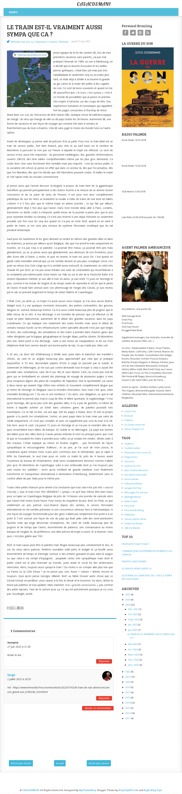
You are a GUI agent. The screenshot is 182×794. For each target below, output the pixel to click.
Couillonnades (132, 448)
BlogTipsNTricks (128, 790)
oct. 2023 (133, 614)
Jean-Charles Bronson (136, 470)
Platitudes (63, 41)
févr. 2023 (133, 659)
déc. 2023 (133, 609)
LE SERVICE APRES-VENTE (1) (136, 568)
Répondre (104, 661)
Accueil (60, 763)
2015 (128, 697)
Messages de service (136, 492)
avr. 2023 (133, 649)
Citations (129, 443)
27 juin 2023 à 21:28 (18, 646)
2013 (128, 708)
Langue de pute (132, 488)
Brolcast (128, 415)
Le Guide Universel (134, 424)
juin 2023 (133, 629)
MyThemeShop (87, 790)
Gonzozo (53, 41)
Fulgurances (41, 41)
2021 (128, 676)
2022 (128, 671)
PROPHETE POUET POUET (135, 544)
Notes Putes (131, 501)
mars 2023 (134, 654)
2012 (128, 713)
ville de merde (132, 527)
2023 (128, 604)
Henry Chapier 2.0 (134, 429)
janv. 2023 (133, 664)
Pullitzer (128, 420)
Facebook (125, 32)
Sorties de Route (133, 523)
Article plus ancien (99, 763)
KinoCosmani (131, 479)
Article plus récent (21, 763)
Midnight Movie (132, 496)
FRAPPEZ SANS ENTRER (134, 561)
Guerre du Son (132, 465)
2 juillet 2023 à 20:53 (19, 679)
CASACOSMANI (94, 4)
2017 (128, 692)
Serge (11, 675)
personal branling (134, 510)
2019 (128, 687)
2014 (128, 702)
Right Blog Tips (153, 790)
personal (129, 505)
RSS (148, 32)
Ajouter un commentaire (98, 708)
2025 (128, 594)
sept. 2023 (134, 619)
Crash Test (130, 411)
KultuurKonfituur (133, 483)
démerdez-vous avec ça (21, 41)
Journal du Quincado (135, 474)
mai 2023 (133, 644)
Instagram (140, 32)
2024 (128, 599)
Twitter (133, 32)
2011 (128, 718)
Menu (13, 12)
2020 (128, 681)
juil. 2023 (133, 624)
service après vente (135, 519)
